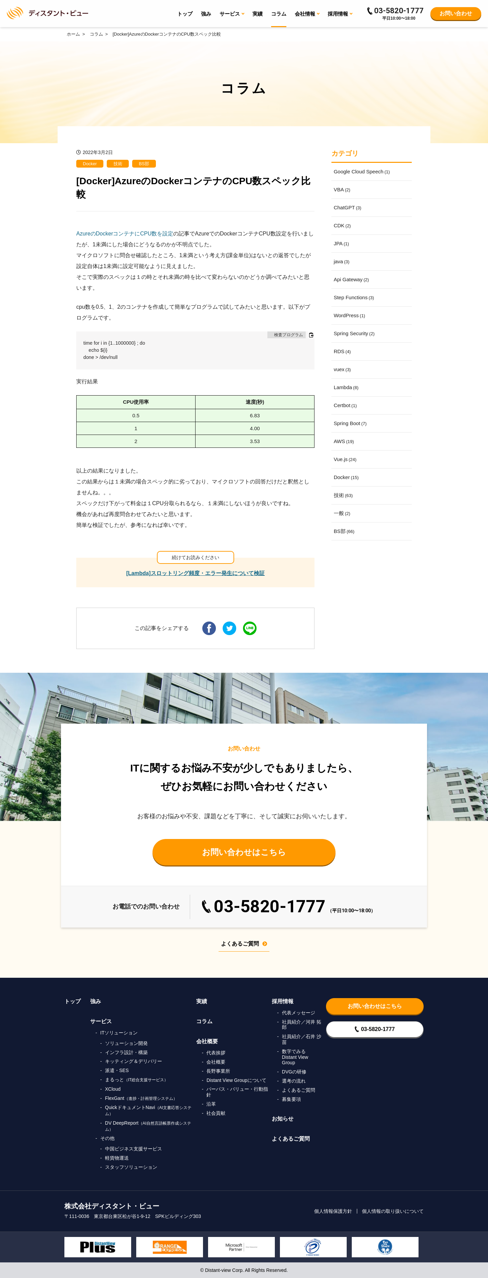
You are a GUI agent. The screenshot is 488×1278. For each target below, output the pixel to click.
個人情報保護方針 (333, 1211)
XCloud (113, 1089)
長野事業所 (218, 1071)
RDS (342, 351)
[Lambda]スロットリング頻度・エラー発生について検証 (195, 573)
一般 (342, 513)
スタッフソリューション (131, 1167)
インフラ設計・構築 (126, 1052)
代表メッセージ (298, 1012)
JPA (341, 243)
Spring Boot (350, 423)
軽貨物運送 (117, 1158)
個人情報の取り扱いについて (393, 1211)
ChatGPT (347, 207)
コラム (278, 14)
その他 (107, 1138)
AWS (344, 441)
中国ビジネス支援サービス (133, 1148)
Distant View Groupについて (236, 1080)
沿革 (211, 1104)
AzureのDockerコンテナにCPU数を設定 (124, 233)
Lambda (346, 387)
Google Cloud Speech (362, 171)
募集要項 (291, 1099)
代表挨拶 (215, 1052)
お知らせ (282, 1119)
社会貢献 (215, 1113)
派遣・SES (117, 1070)
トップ (184, 14)
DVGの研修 (294, 1071)
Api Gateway (351, 279)
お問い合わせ (456, 13)
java (341, 261)
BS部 (144, 163)
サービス (101, 1021)
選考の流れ (294, 1081)
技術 (118, 163)
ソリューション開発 (126, 1043)
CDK (342, 225)
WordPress (349, 315)
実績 (257, 14)
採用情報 (282, 1001)
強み (206, 14)
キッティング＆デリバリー (133, 1061)
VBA (342, 189)
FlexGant (141, 1098)
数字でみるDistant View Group (295, 1057)
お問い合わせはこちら (244, 852)
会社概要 (207, 1041)
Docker (90, 163)
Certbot (345, 405)
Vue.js (345, 459)
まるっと (136, 1079)
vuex (342, 369)
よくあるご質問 (244, 944)
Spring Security (354, 333)
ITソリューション (119, 1032)
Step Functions (354, 297)
